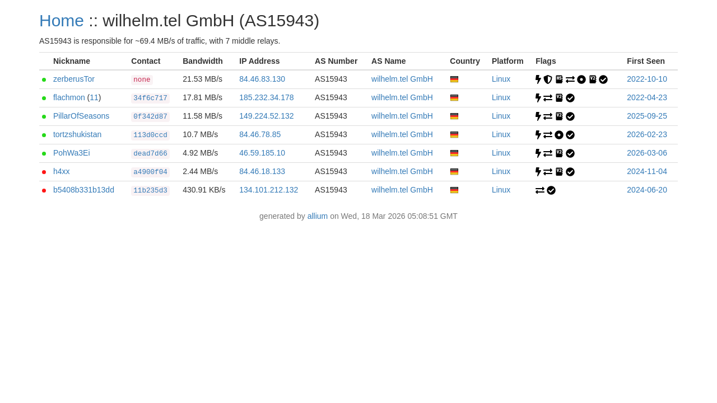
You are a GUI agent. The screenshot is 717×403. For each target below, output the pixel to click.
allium (318, 216)
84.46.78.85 (260, 134)
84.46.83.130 (262, 78)
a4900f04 (150, 172)
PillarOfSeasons (81, 115)
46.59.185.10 (262, 152)
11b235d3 (150, 191)
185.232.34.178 (266, 97)
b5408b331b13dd (83, 189)
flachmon (69, 97)
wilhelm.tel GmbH (402, 78)
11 (94, 97)
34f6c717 (150, 98)
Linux (501, 78)
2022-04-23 (647, 97)
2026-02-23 (647, 134)
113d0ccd (150, 135)
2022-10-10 (647, 78)
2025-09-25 (647, 115)
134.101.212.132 (268, 189)
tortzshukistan (77, 134)
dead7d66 (150, 154)
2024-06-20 (647, 189)
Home (61, 20)
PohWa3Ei (71, 152)
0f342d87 (150, 117)
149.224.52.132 (266, 115)
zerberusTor (74, 78)
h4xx (61, 171)
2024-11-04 (647, 171)
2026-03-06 (647, 152)
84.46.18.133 (262, 171)
